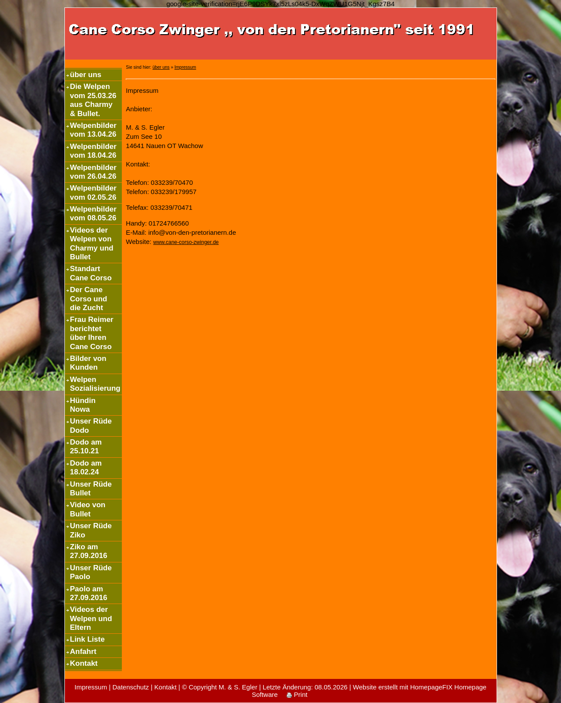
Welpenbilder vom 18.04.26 (93, 150)
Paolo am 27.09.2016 (88, 593)
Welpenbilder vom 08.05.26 (93, 213)
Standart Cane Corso (91, 273)
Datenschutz (130, 687)
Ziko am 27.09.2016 (88, 551)
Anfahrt (83, 651)
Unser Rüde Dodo (91, 425)
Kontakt (84, 663)
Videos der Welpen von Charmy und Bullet (92, 243)
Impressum (185, 67)
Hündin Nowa (83, 404)
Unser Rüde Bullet (91, 488)
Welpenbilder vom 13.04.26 (93, 129)
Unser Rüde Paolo (91, 572)
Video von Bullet (88, 509)
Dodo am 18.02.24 (86, 467)
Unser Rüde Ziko (91, 530)
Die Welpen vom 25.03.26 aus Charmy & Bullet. (93, 99)
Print (297, 694)
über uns (86, 75)
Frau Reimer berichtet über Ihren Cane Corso (92, 332)
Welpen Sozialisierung (95, 383)
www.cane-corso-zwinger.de (186, 242)
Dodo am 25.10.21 (86, 446)
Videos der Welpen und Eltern (91, 618)
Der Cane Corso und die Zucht (88, 299)
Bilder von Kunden (88, 362)
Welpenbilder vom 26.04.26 (93, 171)
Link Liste (87, 639)
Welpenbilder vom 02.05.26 (93, 192)
